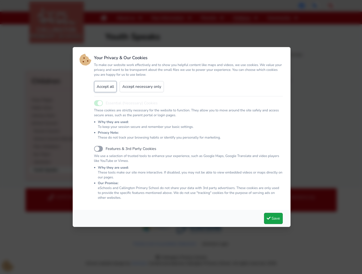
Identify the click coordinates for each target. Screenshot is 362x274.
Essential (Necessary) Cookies (132, 103)
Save (273, 218)
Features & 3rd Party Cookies (131, 148)
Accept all (105, 86)
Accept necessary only (141, 86)
